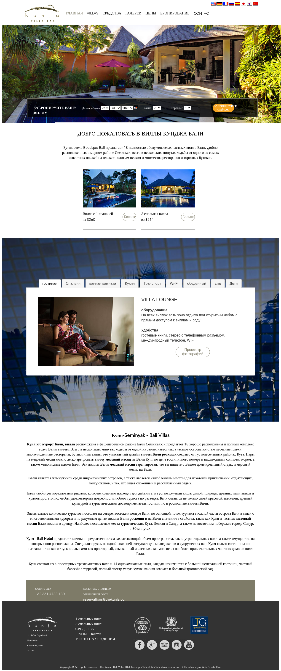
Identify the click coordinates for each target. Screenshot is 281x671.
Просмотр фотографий (192, 352)
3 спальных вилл (88, 624)
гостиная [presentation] (49, 283)
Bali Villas (118, 667)
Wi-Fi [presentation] (174, 283)
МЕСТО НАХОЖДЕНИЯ (95, 639)
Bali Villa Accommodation (165, 667)
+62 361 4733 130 (50, 593)
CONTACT (202, 13)
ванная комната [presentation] (102, 283)
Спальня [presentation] (73, 283)
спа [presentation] (218, 283)
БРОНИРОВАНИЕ (175, 13)
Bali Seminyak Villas (137, 667)
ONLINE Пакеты (88, 634)
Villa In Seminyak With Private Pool (201, 667)
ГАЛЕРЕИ (133, 13)
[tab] (50, 283)
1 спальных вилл (88, 618)
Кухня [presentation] (130, 283)
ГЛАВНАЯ (74, 13)
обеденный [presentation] (196, 283)
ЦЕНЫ (150, 13)
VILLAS (92, 13)
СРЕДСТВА (111, 13)
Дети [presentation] (234, 283)
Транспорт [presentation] (152, 283)
